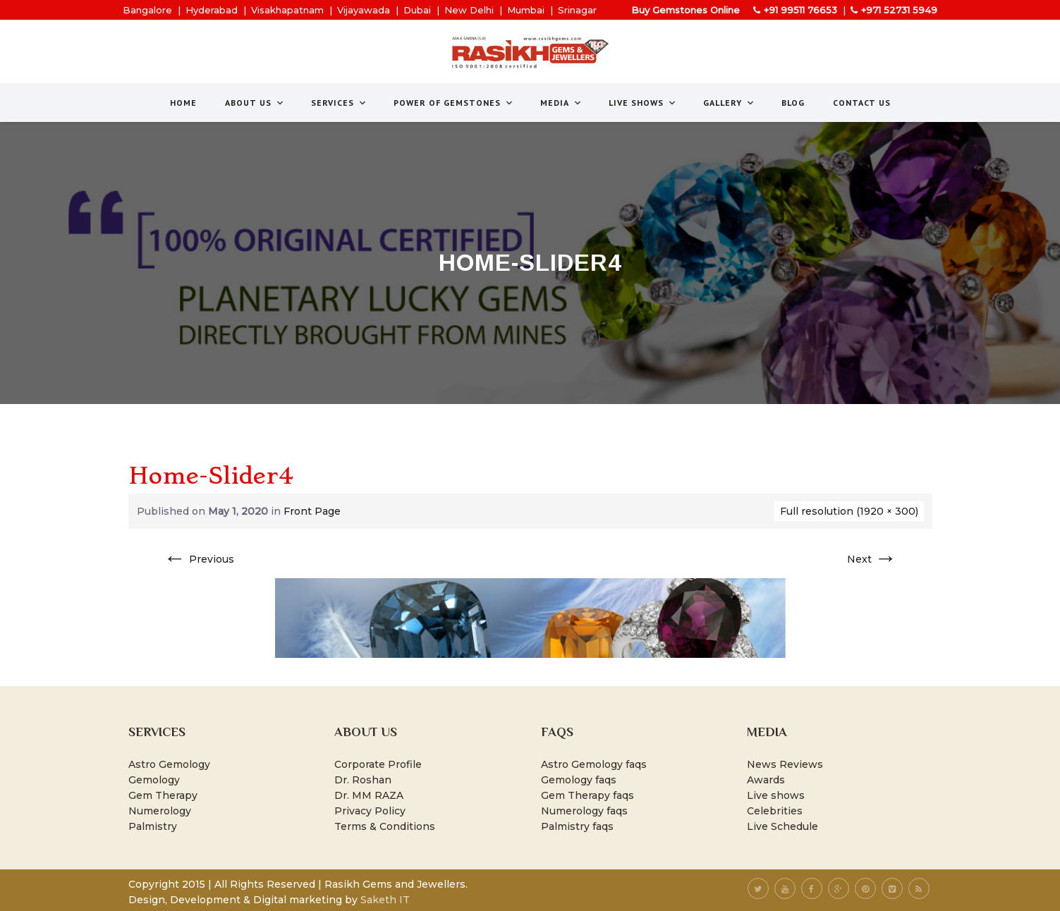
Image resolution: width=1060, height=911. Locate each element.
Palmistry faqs (577, 826)
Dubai (417, 10)
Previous (199, 559)
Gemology (154, 780)
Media (561, 102)
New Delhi (469, 10)
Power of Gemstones (454, 102)
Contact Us (862, 102)
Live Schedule (782, 826)
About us (255, 102)
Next (872, 559)
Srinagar (577, 10)
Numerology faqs (584, 811)
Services (339, 102)
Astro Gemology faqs (594, 764)
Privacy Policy (370, 811)
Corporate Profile (378, 764)
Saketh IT (385, 899)
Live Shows (643, 102)
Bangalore (147, 10)
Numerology (159, 811)
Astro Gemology (169, 764)
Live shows (776, 795)
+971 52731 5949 (899, 10)
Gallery (729, 102)
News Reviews (785, 764)
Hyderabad (211, 10)
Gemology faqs (578, 780)
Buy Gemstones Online (685, 10)
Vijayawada (363, 10)
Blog (793, 102)
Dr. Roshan (362, 780)
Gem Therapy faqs (587, 795)
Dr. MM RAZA (368, 795)
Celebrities (775, 811)
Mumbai (525, 10)
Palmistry (152, 826)
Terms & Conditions (384, 826)
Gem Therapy (162, 795)
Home (183, 102)
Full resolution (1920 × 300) (849, 511)
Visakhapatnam (287, 10)
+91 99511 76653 (800, 10)
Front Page (312, 511)
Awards (766, 780)
